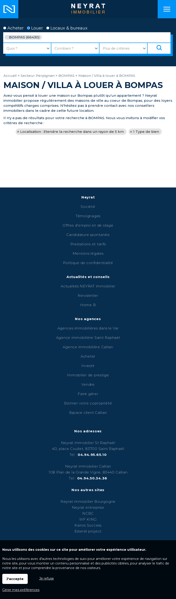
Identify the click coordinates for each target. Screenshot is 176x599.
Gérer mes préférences (20, 590)
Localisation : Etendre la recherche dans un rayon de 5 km (72, 131)
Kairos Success (88, 525)
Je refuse (46, 578)
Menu (167, 9)
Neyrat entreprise (88, 507)
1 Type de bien (146, 131)
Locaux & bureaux (67, 28)
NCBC (88, 513)
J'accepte (15, 579)
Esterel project (88, 531)
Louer (35, 28)
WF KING (88, 519)
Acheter (13, 28)
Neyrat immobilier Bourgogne (88, 501)
